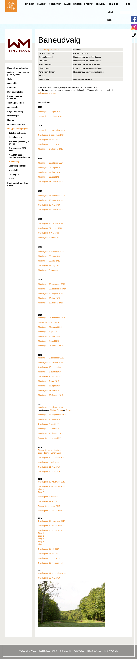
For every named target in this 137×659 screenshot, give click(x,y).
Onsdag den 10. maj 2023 (49, 205)
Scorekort (11, 88)
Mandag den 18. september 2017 (52, 415)
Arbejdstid (13, 170)
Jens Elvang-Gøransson (49, 49)
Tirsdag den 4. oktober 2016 (50, 450)
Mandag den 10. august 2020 (50, 293)
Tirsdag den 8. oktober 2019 (50, 322)
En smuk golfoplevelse (17, 68)
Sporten (88, 4)
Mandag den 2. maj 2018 (48, 381)
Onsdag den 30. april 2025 (49, 144)
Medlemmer (55, 4)
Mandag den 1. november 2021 (51, 251)
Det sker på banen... (17, 133)
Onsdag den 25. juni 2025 (49, 140)
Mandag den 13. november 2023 (51, 195)
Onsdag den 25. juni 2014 (49, 554)
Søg (128, 4)
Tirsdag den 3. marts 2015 (49, 506)
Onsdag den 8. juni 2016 (48, 462)
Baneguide (12, 83)
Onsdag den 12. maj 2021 (49, 265)
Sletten (53, 410)
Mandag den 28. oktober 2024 (50, 163)
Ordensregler (13, 116)
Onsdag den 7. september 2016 (51, 458)
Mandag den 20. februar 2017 (50, 433)
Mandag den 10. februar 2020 (50, 303)
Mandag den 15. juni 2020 (49, 298)
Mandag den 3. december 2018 (51, 358)
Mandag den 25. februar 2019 (50, 346)
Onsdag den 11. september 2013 (52, 573)
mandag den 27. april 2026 (49, 112)
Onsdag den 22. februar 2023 (50, 209)
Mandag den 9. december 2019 (51, 318)
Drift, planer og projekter (18, 128)
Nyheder (29, 4)
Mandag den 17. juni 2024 (49, 172)
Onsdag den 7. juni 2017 (48, 424)
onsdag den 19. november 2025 (51, 130)
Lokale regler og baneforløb (14, 97)
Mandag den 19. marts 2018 (50, 390)
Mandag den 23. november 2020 (51, 284)
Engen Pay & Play (15, 111)
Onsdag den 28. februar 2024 (50, 182)
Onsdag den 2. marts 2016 (49, 472)
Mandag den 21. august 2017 (50, 419)
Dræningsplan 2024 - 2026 (18, 149)
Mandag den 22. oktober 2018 (50, 362)
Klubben (41, 4)
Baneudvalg (14, 162)
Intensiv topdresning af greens (19, 142)
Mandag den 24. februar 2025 (50, 149)
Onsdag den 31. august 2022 (50, 228)
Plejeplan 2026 (15, 137)
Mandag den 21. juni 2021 (49, 261)
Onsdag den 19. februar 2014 (50, 563)
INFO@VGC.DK (111, 651)
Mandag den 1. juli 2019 (48, 332)
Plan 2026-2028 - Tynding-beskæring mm (19, 156)
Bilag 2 (41, 492)
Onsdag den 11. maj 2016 (49, 467)
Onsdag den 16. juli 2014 (48, 549)
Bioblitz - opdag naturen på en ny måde (18, 73)
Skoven (69, 410)
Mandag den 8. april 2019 (48, 341)
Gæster (77, 4)
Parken (60, 410)
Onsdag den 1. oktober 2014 (50, 526)
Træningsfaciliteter (15, 103)
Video (11, 179)
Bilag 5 (41, 544)
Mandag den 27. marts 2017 (50, 429)
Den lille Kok (110, 12)
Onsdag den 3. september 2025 (51, 135)
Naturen (10, 120)
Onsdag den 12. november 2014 (51, 521)
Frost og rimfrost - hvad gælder (17, 184)
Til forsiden (11, 6)
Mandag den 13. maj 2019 (49, 336)
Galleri (10, 79)
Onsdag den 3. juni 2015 (48, 497)
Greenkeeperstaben (16, 124)
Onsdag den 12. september (49, 367)
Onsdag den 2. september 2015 (51, 486)
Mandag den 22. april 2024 (49, 177)
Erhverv (100, 4)
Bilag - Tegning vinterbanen (49, 453)
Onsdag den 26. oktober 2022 (50, 223)
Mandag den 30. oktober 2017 (50, 407)
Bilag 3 (41, 539)
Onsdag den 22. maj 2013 (49, 578)
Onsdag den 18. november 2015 (51, 482)
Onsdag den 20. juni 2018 (49, 376)
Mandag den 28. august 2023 (50, 200)
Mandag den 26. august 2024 (50, 168)
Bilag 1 (41, 489)
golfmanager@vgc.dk (47, 93)
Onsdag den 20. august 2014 (50, 530)
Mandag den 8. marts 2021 (49, 270)
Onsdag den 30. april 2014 (49, 558)
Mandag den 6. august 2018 (49, 372)
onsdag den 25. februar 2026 (50, 116)
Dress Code (12, 107)
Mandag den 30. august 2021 (50, 256)
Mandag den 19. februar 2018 (50, 395)
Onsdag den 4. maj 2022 (48, 233)
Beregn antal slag (15, 92)
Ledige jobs (14, 174)
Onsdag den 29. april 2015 (49, 501)
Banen (67, 4)
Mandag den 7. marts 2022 (49, 237)
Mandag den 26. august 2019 (50, 327)
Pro (116, 4)
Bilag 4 (41, 541)
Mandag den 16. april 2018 (49, 386)
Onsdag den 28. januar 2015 (50, 511)
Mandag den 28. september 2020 (52, 289)
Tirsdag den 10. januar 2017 (50, 438)
